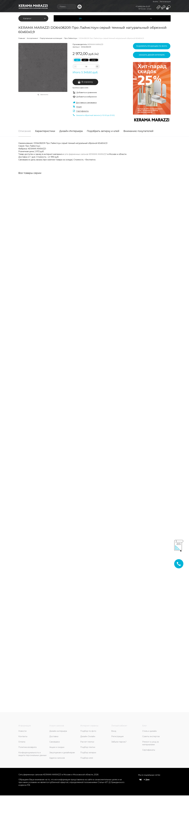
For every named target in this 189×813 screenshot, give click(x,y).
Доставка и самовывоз (86, 102)
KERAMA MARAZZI (95, 44)
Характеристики (45, 131)
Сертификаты (82, 111)
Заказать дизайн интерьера (152, 55)
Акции (79, 107)
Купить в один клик (80, 87)
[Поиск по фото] (79, 7)
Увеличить (44, 94)
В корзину (87, 82)
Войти (155, 1)
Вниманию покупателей (138, 131)
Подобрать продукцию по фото (151, 46)
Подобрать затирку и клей (103, 131)
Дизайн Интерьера (71, 131)
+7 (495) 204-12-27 (143, 6)
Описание (24, 131)
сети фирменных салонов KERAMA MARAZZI (85, 154)
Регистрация (165, 1)
